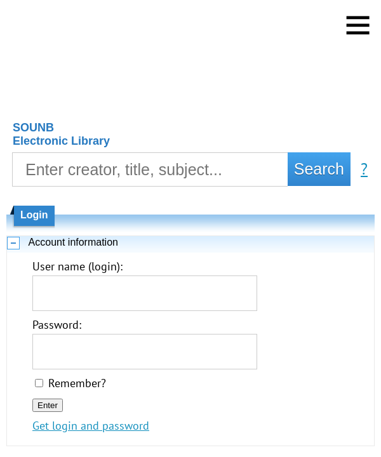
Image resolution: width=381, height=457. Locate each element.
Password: (56, 324)
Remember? (77, 383)
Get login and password (90, 425)
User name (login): (77, 266)
